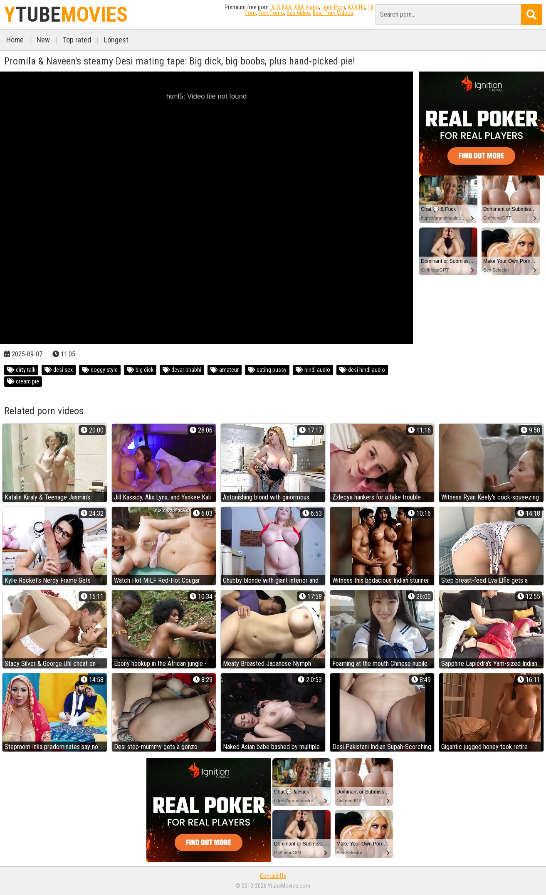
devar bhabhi (182, 369)
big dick (140, 369)
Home (15, 39)
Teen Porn (333, 7)
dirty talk (21, 369)
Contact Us (273, 876)
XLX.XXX (281, 7)
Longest (116, 39)
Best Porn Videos (333, 13)
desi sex (58, 369)
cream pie (23, 381)
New (43, 39)
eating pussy (267, 369)
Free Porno (271, 13)
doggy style (100, 369)
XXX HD (356, 7)
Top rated (77, 39)
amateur (224, 369)
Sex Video (298, 13)
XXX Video (306, 7)
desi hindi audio (362, 369)
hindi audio (313, 369)
